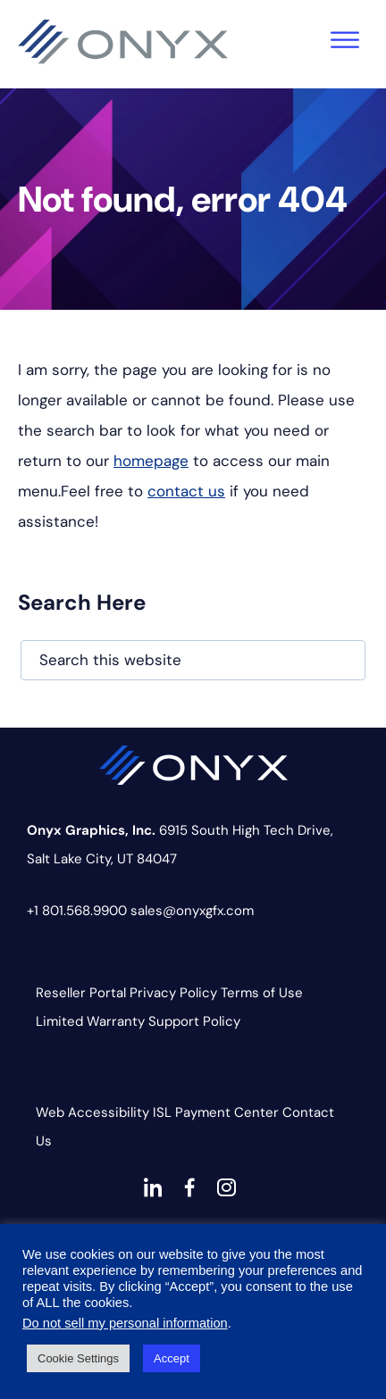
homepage (151, 460)
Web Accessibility (92, 1112)
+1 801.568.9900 (77, 911)
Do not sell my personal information (125, 1323)
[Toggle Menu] (345, 39)
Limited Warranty (90, 1021)
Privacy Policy (173, 993)
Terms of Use (262, 993)
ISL (162, 1112)
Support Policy (194, 1021)
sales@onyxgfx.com (192, 911)
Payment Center (227, 1112)
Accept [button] (171, 1358)
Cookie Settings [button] (78, 1358)
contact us (186, 491)
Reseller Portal (81, 993)
